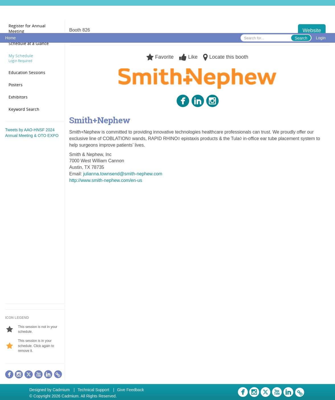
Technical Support (93, 389)
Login (321, 38)
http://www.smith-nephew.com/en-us (105, 180)
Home (10, 38)
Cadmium (61, 389)
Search (301, 38)
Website (312, 30)
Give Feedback (130, 389)
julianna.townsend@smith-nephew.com (122, 173)
